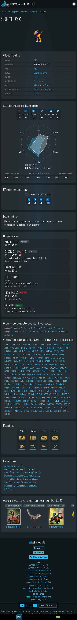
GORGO (35, 344)
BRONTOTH (49, 384)
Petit (36, 77)
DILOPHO (7, 357)
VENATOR (41, 347)
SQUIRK (49, 410)
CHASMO (31, 397)
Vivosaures (33, 11)
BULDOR (67, 377)
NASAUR (36, 371)
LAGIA (48, 391)
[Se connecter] (74, 4)
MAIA (6, 374)
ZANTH (21, 371)
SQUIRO (7, 414)
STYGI (46, 374)
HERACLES (17, 377)
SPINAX (22, 351)
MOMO (65, 381)
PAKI (23, 387)
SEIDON (31, 394)
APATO (22, 364)
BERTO (24, 391)
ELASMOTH (60, 384)
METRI (49, 401)
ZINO (32, 361)
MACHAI (34, 401)
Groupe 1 (8, 328)
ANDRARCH (15, 387)
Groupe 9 (48, 328)
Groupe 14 (41, 331)
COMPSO (49, 351)
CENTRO (42, 377)
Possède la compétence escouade (20, 485)
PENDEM (59, 404)
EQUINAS (7, 394)
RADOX (48, 407)
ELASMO (7, 384)
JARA (22, 381)
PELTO (13, 371)
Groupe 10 (58, 328)
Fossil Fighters (38, 599)
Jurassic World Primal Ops (38, 582)
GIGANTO (60, 347)
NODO (38, 367)
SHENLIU (56, 394)
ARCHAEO (32, 391)
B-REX (26, 410)
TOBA (64, 391)
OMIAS (37, 364)
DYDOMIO (7, 367)
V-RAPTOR (36, 354)
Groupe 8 (38, 328)
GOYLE (6, 371)
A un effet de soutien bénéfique (21, 479)
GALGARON (54, 367)
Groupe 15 (52, 331)
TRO (62, 351)
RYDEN (47, 361)
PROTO (59, 374)
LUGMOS (25, 404)
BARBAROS (53, 364)
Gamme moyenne (40, 72)
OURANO (59, 371)
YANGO (61, 364)
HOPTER (26, 401)
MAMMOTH (38, 387)
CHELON (62, 387)
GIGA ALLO (14, 347)
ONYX (47, 357)
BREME (54, 354)
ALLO (6, 347)
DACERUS (65, 394)
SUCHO (40, 357)
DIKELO (63, 407)
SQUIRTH (57, 410)
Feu (35, 68)
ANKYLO (45, 367)
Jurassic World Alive (38, 564)
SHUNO (62, 361)
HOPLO (6, 387)
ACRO (15, 351)
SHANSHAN (64, 344)
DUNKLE (17, 407)
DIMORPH (29, 381)
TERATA (55, 407)
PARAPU (25, 407)
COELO (61, 354)
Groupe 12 (19, 331)
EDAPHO (33, 404)
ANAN (57, 401)
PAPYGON (21, 374)
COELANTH (8, 407)
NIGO (15, 394)
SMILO (30, 387)
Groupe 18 (63, 331)
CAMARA (23, 394)
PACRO (6, 397)
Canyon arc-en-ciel (42, 89)
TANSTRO (50, 404)
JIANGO (16, 367)
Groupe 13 (30, 331)
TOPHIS (67, 404)
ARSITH (40, 384)
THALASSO (17, 401)
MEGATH (54, 387)
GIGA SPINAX (33, 351)
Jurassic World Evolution (38, 576)
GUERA (50, 381)
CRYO (67, 347)
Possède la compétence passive (20, 482)
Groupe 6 (18, 328)
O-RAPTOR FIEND (21, 361)
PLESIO (24, 384)
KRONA (57, 381)
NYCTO (56, 397)
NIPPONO (21, 397)
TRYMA (46, 387)
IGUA (43, 371)
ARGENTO (47, 394)
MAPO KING (15, 391)
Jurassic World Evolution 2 (38, 573)
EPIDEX (40, 391)
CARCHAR (7, 351)
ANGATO (32, 357)
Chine (36, 93)
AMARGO (29, 364)
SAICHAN (63, 367)
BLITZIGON (40, 397)
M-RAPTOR (16, 354)
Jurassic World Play (38, 579)
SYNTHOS (64, 401)
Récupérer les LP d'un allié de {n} (23, 472)
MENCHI (39, 394)
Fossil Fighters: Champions (17, 11)
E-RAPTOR (56, 391)
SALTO (55, 361)
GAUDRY (40, 407)
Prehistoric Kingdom (38, 590)
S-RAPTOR (50, 347)
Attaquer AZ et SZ (13, 465)
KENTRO (25, 367)
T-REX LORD (16, 344)
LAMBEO (67, 371)
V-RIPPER (46, 354)
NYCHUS (7, 354)
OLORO (13, 397)
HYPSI (28, 371)
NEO (41, 351)
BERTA (49, 397)
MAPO (6, 391)
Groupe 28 (8, 334)
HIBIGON (50, 371)
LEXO (32, 367)
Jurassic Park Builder (38, 585)
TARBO (42, 344)
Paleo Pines (38, 593)
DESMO (33, 407)
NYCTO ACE (65, 397)
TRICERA (7, 377)
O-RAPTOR (8, 361)
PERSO (6, 364)
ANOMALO (7, 410)
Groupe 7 (28, 328)
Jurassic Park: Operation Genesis (38, 588)
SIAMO (49, 344)
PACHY (39, 374)
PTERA (6, 381)
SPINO (15, 357)
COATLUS (14, 381)
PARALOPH (31, 374)
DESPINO (23, 357)
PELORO (42, 401)
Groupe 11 (8, 331)
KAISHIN (16, 384)
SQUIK (41, 410)
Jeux (2, 11)
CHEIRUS (60, 357)
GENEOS (42, 404)
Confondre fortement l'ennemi (19, 469)
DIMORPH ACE (40, 381)
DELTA (56, 351)
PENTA (49, 377)
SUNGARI (7, 401)
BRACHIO (39, 361)
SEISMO (14, 364)
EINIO (34, 377)
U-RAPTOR (26, 354)
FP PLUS (8, 489)
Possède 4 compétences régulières (22, 475)
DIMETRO (16, 404)
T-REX (6, 344)
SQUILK (65, 410)
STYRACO (26, 377)
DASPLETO (27, 344)
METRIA (24, 347)
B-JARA (34, 410)
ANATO (13, 374)
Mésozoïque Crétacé (42, 85)
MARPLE (32, 384)
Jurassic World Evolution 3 (38, 570)
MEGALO (32, 347)
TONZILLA (18, 410)
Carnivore (38, 81)
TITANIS (7, 404)
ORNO (53, 357)
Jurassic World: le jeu (38, 567)
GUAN (56, 344)
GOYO (53, 374)
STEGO (44, 364)
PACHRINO (58, 377)
